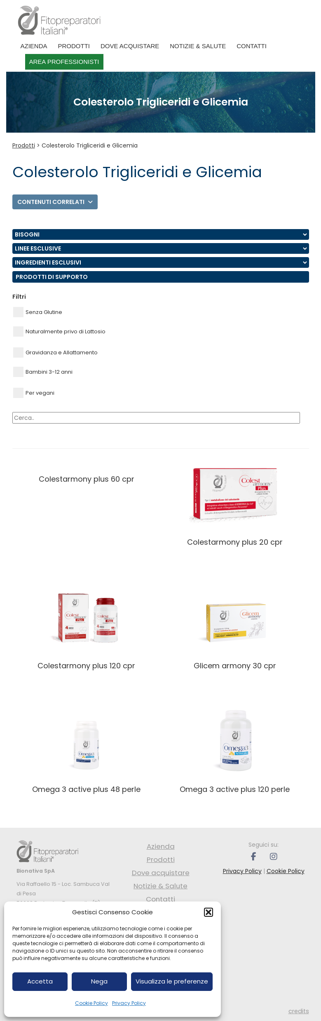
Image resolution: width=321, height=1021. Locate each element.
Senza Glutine (37, 312)
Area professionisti (64, 61)
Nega (99, 981)
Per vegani (33, 393)
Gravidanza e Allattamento (55, 352)
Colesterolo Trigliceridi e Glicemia (90, 145)
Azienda (34, 45)
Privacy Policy (129, 1003)
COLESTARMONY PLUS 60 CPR (86, 479)
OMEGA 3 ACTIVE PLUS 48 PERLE (86, 789)
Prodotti (74, 45)
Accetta (40, 981)
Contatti (252, 45)
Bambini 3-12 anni (43, 372)
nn (160, 234)
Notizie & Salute (198, 45)
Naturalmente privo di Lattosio (59, 331)
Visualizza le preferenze (172, 981)
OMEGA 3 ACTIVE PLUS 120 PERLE (235, 789)
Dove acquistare (130, 45)
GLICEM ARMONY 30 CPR (235, 665)
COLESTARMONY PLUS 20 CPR (235, 542)
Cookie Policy (91, 1003)
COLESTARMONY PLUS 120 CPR (86, 665)
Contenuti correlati (55, 202)
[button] (208, 912)
